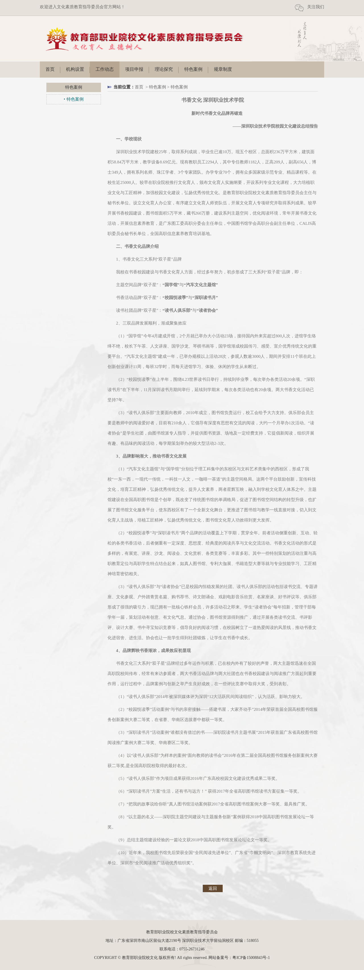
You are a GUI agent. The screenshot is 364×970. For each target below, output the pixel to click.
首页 (50, 69)
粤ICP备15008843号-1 (251, 958)
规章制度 (223, 69)
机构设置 (75, 69)
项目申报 (134, 69)
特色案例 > (160, 87)
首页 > (142, 87)
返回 (212, 888)
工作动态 (105, 69)
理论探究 (164, 69)
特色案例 (193, 69)
